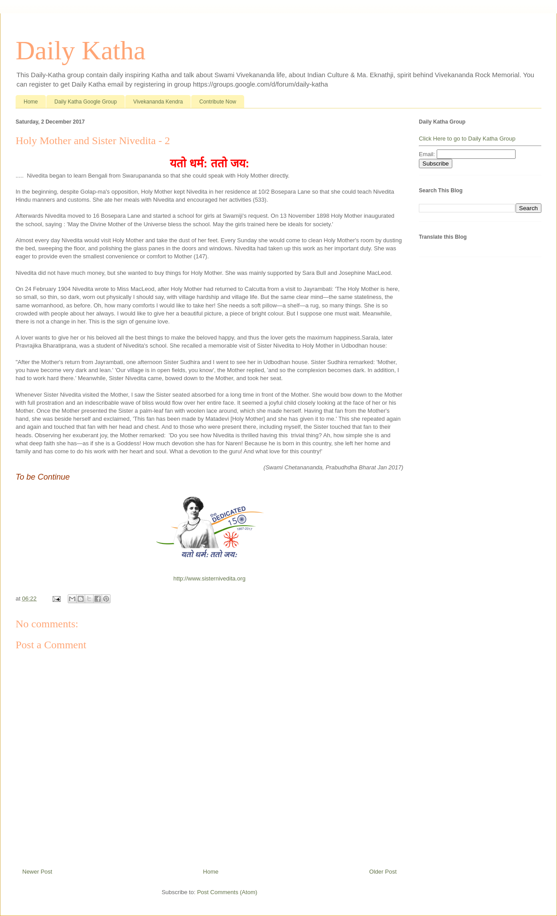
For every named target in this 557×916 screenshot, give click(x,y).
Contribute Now (217, 102)
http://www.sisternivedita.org (209, 578)
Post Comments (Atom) (227, 892)
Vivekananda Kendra (158, 102)
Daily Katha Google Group (85, 102)
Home (31, 102)
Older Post (383, 871)
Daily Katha (81, 50)
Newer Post (37, 871)
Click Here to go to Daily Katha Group (467, 138)
